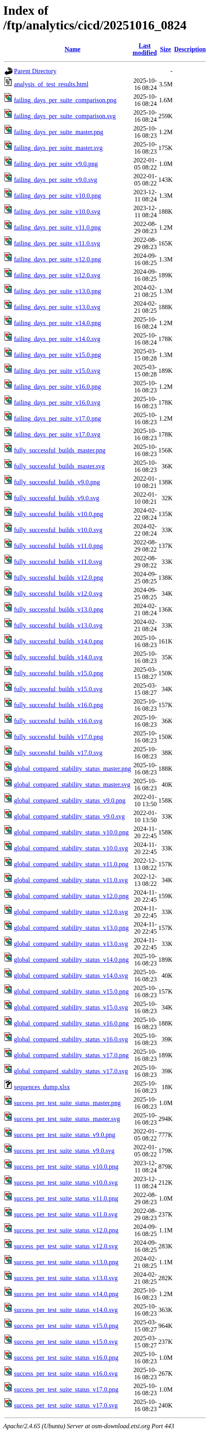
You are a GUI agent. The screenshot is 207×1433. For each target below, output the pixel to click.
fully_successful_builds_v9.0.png (57, 482)
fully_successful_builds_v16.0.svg (58, 720)
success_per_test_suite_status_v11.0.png (66, 1198)
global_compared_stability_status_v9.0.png (69, 800)
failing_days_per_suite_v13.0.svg (57, 307)
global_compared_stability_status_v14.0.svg (71, 975)
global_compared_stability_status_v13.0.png (71, 927)
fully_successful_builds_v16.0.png (58, 705)
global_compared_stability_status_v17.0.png (71, 1055)
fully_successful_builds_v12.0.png (58, 577)
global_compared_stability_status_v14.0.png (71, 959)
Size (165, 49)
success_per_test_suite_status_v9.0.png (64, 1134)
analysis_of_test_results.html (51, 84)
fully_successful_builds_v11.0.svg (58, 561)
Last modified (145, 49)
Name (72, 49)
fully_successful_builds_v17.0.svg (58, 752)
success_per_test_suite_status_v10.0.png (66, 1166)
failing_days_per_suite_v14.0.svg (57, 338)
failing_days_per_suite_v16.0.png (57, 386)
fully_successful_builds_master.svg (59, 466)
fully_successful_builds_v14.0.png (58, 641)
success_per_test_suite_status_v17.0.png (66, 1389)
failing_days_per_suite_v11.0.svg (57, 243)
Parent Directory (35, 71)
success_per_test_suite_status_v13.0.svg (66, 1278)
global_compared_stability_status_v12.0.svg (71, 912)
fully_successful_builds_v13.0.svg (58, 625)
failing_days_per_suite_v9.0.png (56, 163)
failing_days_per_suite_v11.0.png (57, 227)
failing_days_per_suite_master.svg (58, 147)
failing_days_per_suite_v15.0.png (57, 354)
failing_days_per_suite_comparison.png (65, 100)
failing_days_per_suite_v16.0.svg (57, 402)
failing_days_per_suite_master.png (59, 132)
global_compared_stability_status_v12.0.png (71, 896)
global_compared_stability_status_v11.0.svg (71, 880)
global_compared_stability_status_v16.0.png (71, 1023)
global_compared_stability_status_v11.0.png (71, 864)
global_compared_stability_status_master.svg (72, 784)
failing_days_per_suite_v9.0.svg (55, 179)
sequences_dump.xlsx (42, 1087)
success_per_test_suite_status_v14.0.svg (66, 1309)
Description (190, 49)
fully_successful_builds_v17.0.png (58, 736)
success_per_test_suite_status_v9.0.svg (64, 1150)
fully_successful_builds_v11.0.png (58, 545)
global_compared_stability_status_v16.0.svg (71, 1039)
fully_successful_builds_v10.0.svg (58, 529)
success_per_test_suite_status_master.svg (67, 1118)
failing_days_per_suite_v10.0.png (57, 195)
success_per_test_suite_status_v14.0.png (66, 1294)
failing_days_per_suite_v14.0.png (57, 323)
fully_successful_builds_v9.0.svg (56, 498)
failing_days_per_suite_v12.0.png (57, 259)
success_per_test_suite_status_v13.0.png (66, 1262)
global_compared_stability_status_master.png (72, 768)
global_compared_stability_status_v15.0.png (71, 991)
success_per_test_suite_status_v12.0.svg (66, 1246)
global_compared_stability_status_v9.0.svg (69, 816)
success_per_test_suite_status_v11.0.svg (65, 1214)
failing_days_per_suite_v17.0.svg (57, 434)
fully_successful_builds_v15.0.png (58, 673)
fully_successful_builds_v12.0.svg (58, 593)
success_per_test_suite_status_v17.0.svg (66, 1405)
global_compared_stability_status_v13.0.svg (71, 943)
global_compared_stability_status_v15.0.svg (71, 1007)
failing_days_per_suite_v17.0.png (57, 418)
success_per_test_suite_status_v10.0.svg (66, 1182)
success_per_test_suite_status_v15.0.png (66, 1325)
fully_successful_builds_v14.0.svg (58, 657)
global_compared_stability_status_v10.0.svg (71, 848)
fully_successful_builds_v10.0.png (58, 514)
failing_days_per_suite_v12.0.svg (57, 275)
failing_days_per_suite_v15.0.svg (57, 370)
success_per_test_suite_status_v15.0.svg (66, 1341)
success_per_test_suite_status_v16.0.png (66, 1357)
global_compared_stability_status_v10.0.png (71, 832)
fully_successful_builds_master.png (59, 450)
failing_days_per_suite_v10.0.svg (57, 211)
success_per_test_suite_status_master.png (67, 1103)
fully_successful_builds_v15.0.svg (58, 689)
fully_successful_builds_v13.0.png (58, 609)
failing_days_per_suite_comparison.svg (65, 116)
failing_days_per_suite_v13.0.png (57, 291)
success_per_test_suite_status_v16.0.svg (66, 1373)
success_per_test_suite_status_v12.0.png (66, 1230)
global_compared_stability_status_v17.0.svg (71, 1071)
